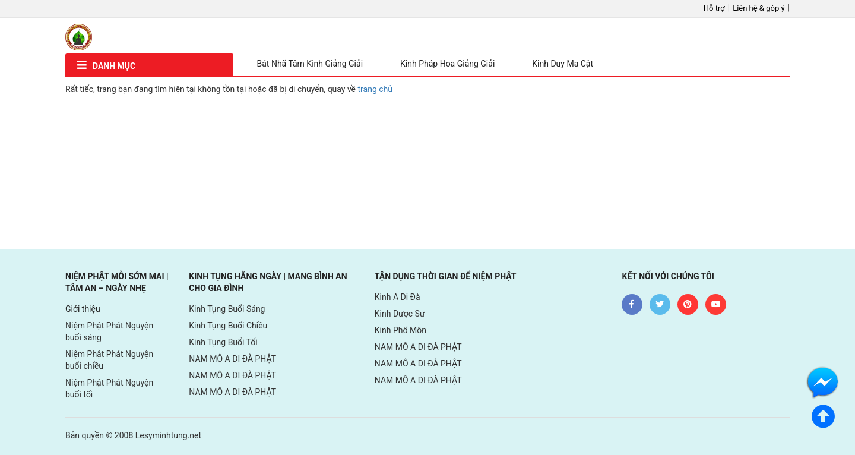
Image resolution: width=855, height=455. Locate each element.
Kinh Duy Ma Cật (562, 63)
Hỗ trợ (714, 8)
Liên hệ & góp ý (758, 8)
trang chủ (375, 89)
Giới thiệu (82, 309)
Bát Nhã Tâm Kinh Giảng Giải (310, 63)
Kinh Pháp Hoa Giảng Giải (447, 63)
